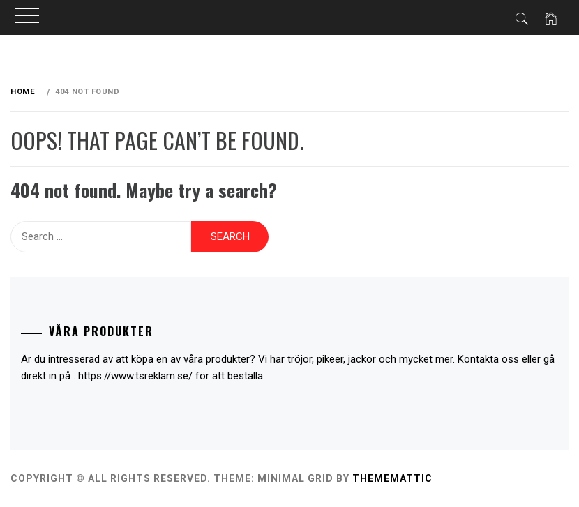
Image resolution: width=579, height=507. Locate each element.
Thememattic (392, 478)
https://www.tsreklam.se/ (135, 376)
